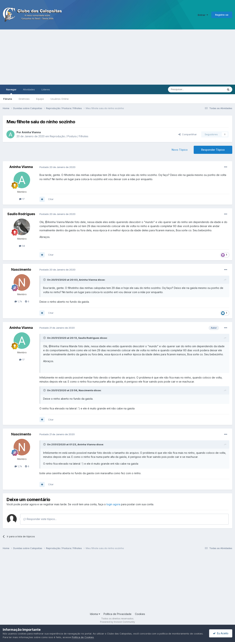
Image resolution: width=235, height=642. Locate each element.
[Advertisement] (117, 57)
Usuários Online (59, 98)
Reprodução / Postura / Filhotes (69, 136)
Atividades (29, 89)
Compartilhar (187, 134)
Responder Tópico (213, 149)
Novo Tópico (180, 149)
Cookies (140, 614)
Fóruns (7, 98)
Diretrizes (24, 98)
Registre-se (221, 14)
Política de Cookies (83, 637)
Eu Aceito (220, 633)
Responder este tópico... (40, 519)
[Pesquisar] (186, 89)
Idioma (95, 614)
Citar (51, 199)
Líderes (45, 89)
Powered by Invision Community (117, 621)
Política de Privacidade (117, 614)
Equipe (40, 98)
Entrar (203, 14)
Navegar (11, 91)
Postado (57, 167)
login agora (113, 504)
